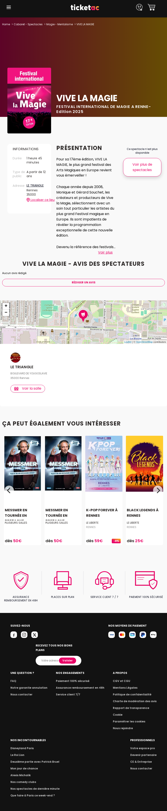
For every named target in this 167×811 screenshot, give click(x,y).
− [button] (6, 313)
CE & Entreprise (142, 757)
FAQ (13, 676)
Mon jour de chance (23, 764)
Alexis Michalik (20, 770)
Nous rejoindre (125, 723)
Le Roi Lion (17, 750)
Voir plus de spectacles (142, 167)
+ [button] (6, 306)
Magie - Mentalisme (59, 24)
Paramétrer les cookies (130, 717)
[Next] (158, 490)
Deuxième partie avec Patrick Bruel (33, 757)
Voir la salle (28, 388)
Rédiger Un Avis (83, 282)
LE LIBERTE (92, 523)
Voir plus (105, 252)
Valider (68, 656)
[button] (9, 7)
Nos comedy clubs (22, 777)
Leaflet (128, 342)
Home (6, 24)
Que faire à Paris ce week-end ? (31, 791)
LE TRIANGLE (35, 186)
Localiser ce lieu (36, 200)
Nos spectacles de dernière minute (33, 784)
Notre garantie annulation (27, 683)
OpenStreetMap (144, 342)
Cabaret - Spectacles (28, 24)
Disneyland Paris (21, 743)
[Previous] (9, 490)
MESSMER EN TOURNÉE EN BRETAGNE (16, 515)
